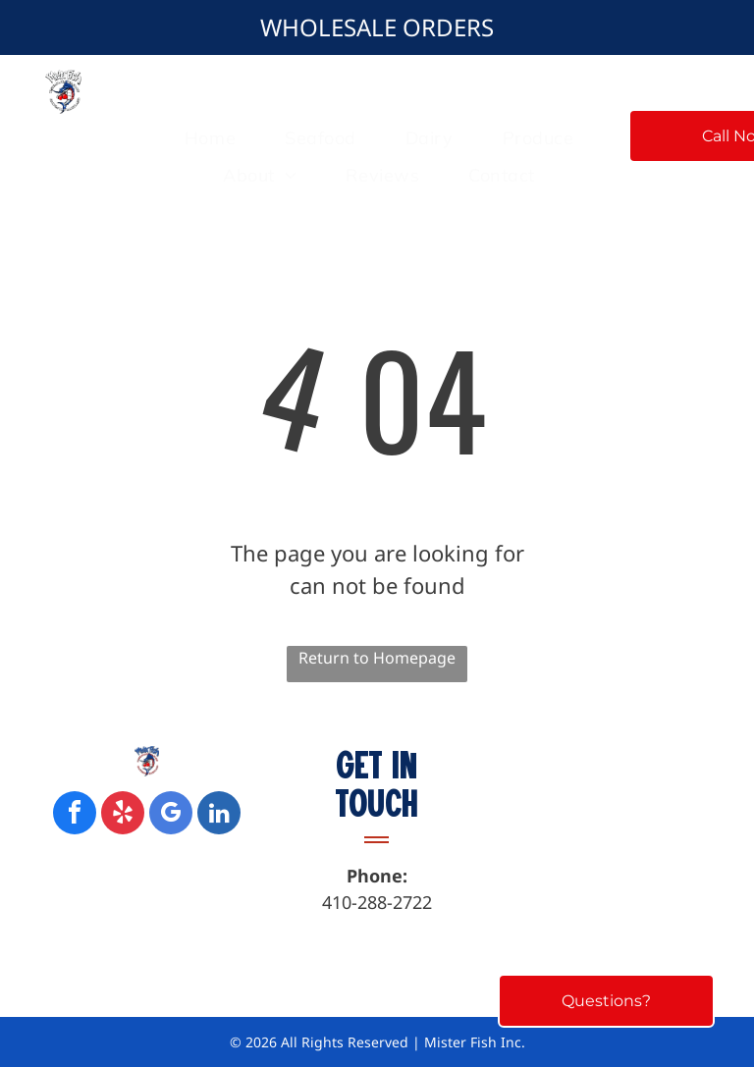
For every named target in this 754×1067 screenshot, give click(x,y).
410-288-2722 (377, 902)
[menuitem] (210, 137)
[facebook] (74, 815)
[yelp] (122, 815)
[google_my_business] (170, 815)
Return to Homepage (377, 657)
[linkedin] (219, 815)
